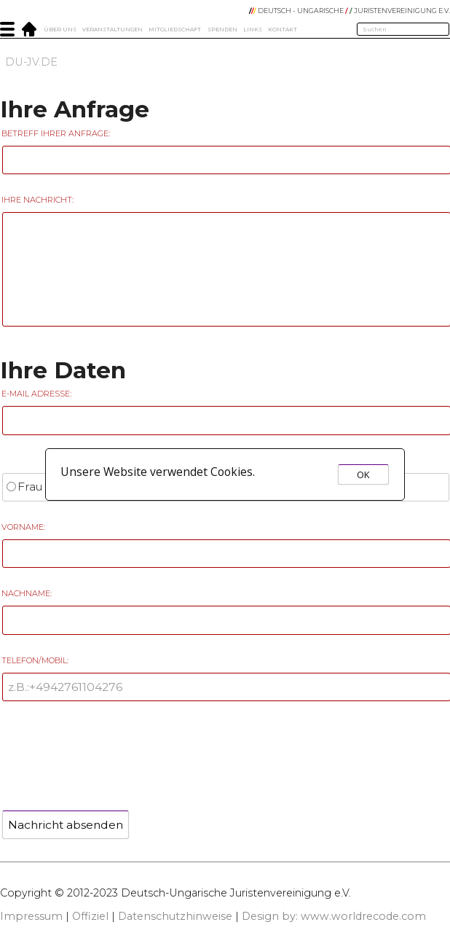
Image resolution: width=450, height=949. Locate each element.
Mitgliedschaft (175, 29)
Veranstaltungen (112, 29)
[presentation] (110, 750)
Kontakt (282, 29)
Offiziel (90, 916)
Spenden (222, 29)
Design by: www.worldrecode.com (334, 916)
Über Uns (60, 29)
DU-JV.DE (31, 62)
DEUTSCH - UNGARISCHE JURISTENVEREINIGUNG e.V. (349, 11)
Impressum (31, 916)
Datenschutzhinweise (175, 916)
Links (252, 29)
